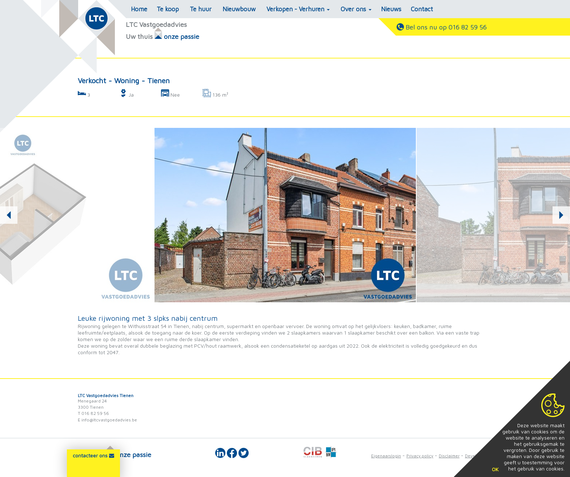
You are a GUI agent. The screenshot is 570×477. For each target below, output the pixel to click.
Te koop (168, 9)
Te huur (201, 9)
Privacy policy (419, 455)
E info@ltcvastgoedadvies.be (107, 419)
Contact (422, 9)
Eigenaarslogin (386, 455)
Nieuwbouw (239, 9)
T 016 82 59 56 (93, 413)
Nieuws (391, 9)
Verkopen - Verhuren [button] (298, 9)
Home (139, 9)
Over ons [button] (356, 9)
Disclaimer (449, 455)
